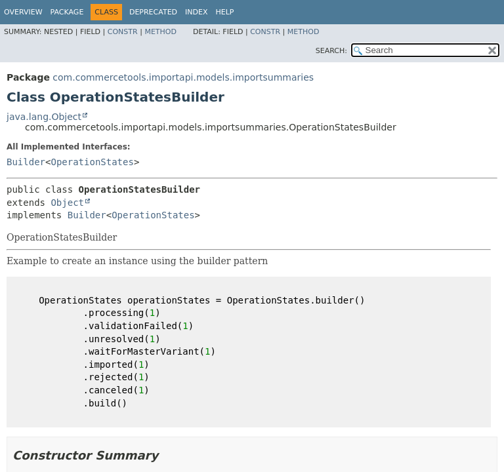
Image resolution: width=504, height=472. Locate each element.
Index (196, 12)
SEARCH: (331, 51)
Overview (23, 12)
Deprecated (153, 12)
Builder (26, 162)
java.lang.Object (44, 116)
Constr (123, 32)
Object (67, 202)
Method (160, 32)
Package (67, 12)
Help (225, 12)
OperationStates (92, 162)
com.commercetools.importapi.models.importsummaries (183, 77)
